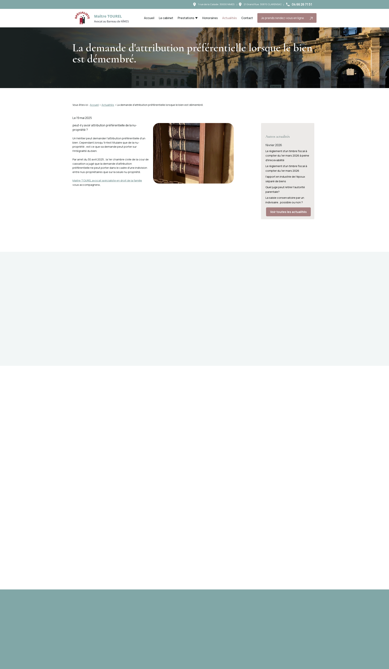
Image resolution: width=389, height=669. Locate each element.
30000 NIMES (216, 4)
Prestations (186, 18)
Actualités (229, 18)
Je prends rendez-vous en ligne (287, 18)
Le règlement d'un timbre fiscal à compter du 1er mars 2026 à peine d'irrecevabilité (287, 152)
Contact (247, 18)
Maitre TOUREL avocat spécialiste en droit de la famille (107, 180)
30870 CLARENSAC (263, 4)
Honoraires (210, 18)
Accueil (149, 18)
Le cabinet (166, 18)
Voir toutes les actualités (288, 209)
